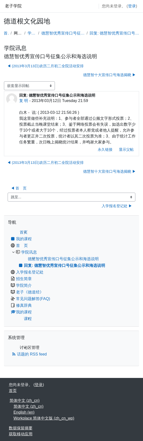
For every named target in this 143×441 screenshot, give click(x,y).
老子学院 (13, 6)
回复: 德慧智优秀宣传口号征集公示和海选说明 (114, 33)
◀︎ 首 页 (19, 188)
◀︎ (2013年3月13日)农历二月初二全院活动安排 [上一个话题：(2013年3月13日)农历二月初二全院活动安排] (45, 66)
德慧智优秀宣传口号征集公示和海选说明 (63, 33)
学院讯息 (32, 33)
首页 (6, 33)
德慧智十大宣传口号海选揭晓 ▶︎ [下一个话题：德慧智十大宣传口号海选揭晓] (109, 75)
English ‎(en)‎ (24, 412)
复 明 (23, 101)
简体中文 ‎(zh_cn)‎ (25, 400)
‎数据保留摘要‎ (20, 428)
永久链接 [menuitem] (105, 150)
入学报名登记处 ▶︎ (117, 206)
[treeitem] (71, 275)
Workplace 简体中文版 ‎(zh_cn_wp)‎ (44, 418)
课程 (28, 319)
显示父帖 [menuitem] (126, 150)
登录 (132, 6)
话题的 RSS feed (29, 354)
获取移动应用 (20, 434)
